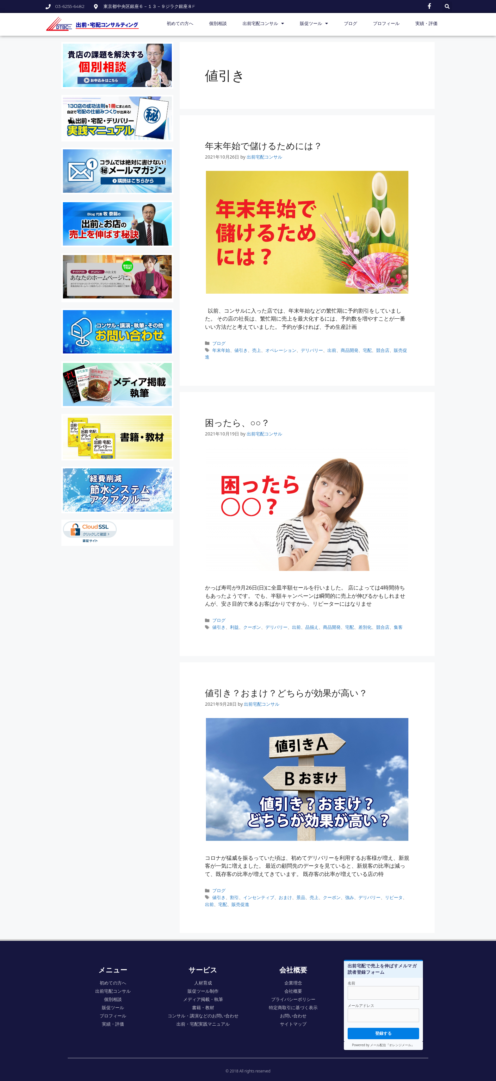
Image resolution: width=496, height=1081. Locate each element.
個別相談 (218, 23)
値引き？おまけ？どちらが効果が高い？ (286, 693)
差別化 (365, 627)
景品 (300, 897)
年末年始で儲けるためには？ (263, 146)
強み (349, 897)
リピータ (394, 897)
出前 (331, 350)
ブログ (350, 23)
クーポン (252, 627)
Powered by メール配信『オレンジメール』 (383, 1045)
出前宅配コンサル (263, 23)
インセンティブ (258, 897)
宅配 (367, 350)
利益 (234, 627)
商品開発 (349, 350)
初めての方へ (180, 23)
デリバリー (312, 350)
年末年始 (221, 350)
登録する (383, 1033)
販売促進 (240, 904)
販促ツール (314, 23)
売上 (256, 350)
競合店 (382, 350)
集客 (398, 627)
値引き (241, 350)
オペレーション (280, 350)
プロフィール (386, 23)
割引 (234, 897)
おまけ (285, 897)
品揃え (312, 627)
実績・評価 (426, 23)
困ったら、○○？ (237, 422)
